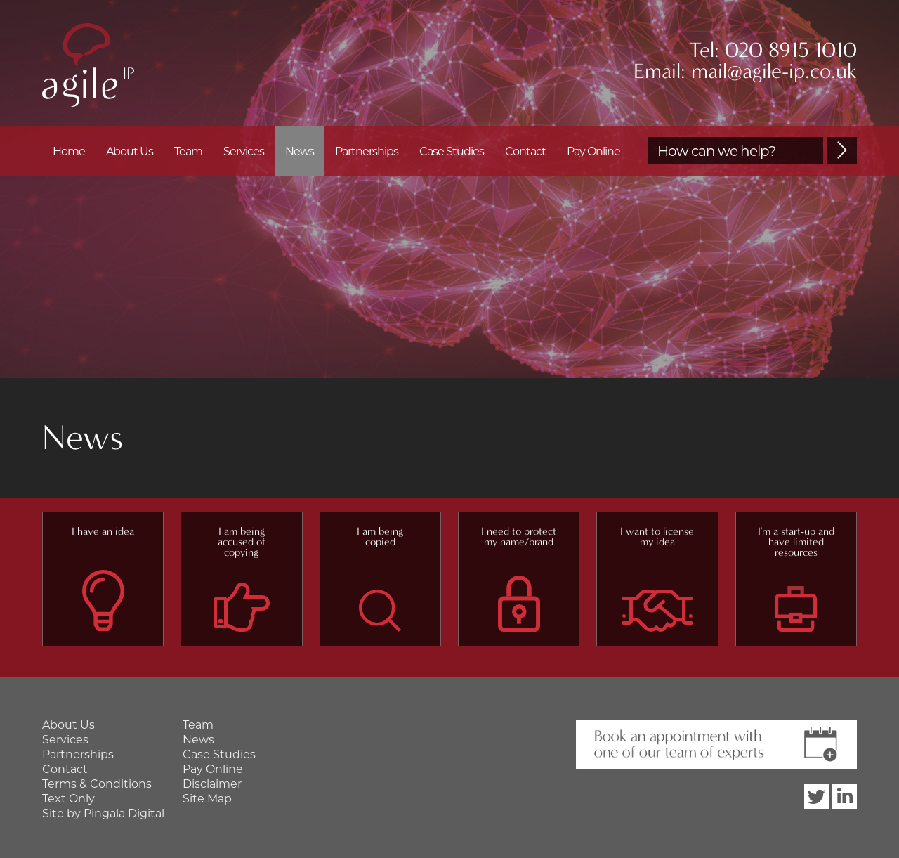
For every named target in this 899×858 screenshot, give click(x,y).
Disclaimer (212, 784)
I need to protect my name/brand (518, 536)
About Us (129, 151)
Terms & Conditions (97, 784)
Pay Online (593, 151)
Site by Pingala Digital (103, 813)
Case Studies (451, 151)
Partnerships (366, 151)
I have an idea (103, 531)
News (299, 151)
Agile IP (88, 65)
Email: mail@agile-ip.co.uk (745, 71)
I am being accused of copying (241, 542)
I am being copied (380, 536)
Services (243, 151)
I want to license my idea (657, 536)
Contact (525, 151)
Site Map (207, 798)
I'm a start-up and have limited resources (796, 542)
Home (69, 151)
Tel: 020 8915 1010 (773, 50)
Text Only (68, 798)
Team (188, 151)
